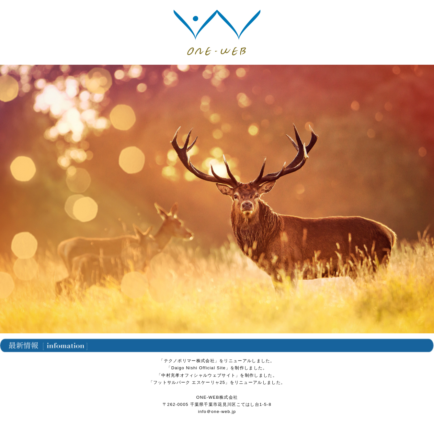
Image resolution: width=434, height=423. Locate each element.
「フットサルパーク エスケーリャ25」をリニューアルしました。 (217, 382)
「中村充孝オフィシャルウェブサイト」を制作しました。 (217, 375)
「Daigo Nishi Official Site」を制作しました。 (216, 367)
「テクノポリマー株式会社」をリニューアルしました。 (217, 360)
